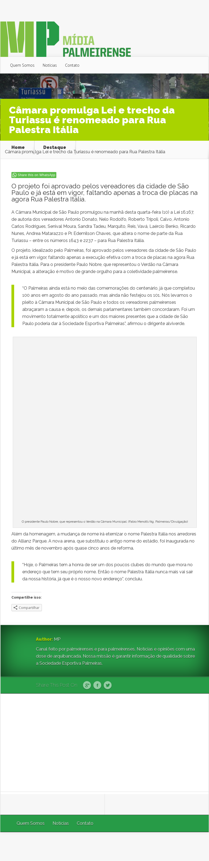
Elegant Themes (136, 846)
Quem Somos (22, 65)
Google (87, 685)
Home (18, 147)
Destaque (54, 147)
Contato (72, 65)
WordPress (196, 846)
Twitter (107, 685)
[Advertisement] (105, 742)
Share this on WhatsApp (36, 175)
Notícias (50, 65)
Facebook (97, 685)
